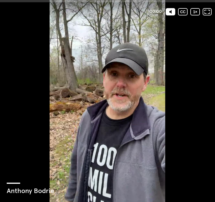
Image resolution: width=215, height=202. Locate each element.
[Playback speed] (195, 11)
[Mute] (170, 11)
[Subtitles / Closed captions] (183, 11)
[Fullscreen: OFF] (207, 11)
